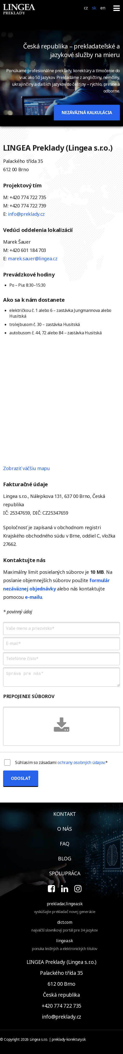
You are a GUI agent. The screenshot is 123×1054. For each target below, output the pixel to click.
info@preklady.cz (26, 214)
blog (64, 858)
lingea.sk (64, 941)
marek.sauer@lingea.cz (32, 258)
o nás (64, 828)
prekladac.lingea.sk (65, 904)
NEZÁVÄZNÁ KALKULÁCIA (87, 112)
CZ (86, 8)
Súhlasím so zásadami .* (61, 762)
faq (64, 843)
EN (102, 8)
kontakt (64, 813)
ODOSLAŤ (20, 778)
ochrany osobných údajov (81, 762)
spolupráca (64, 873)
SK (94, 8)
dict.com (64, 922)
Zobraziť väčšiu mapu (26, 468)
